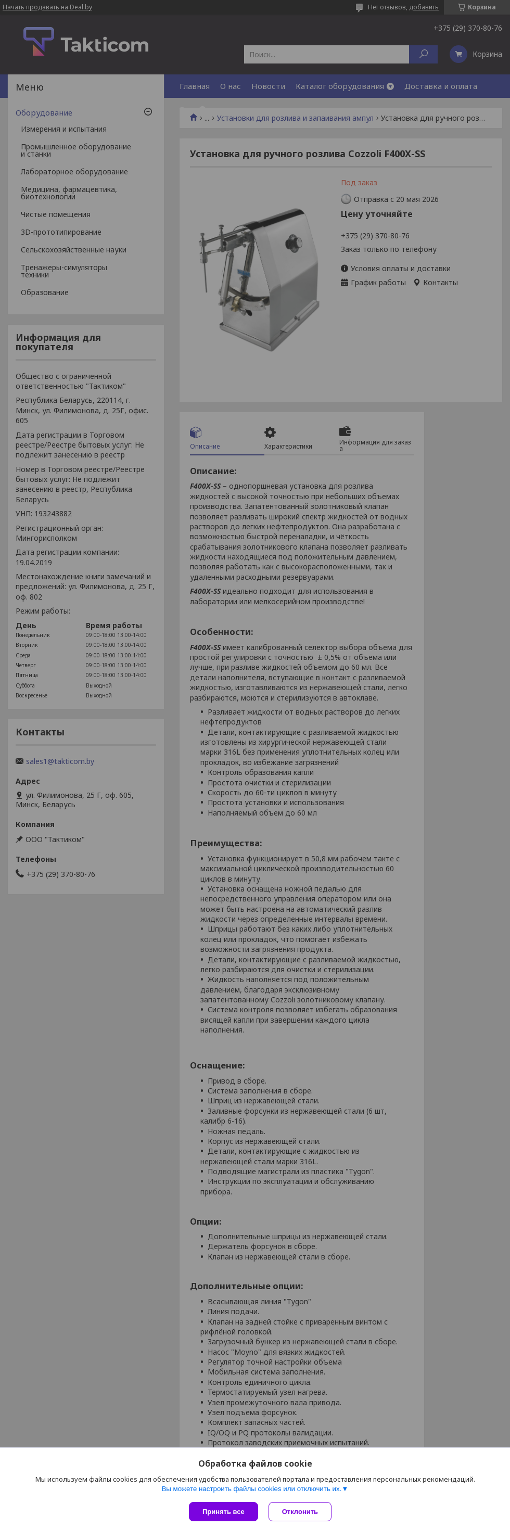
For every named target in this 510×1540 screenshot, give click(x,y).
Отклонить (300, 1512)
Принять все (223, 1512)
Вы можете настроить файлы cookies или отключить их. (251, 1489)
